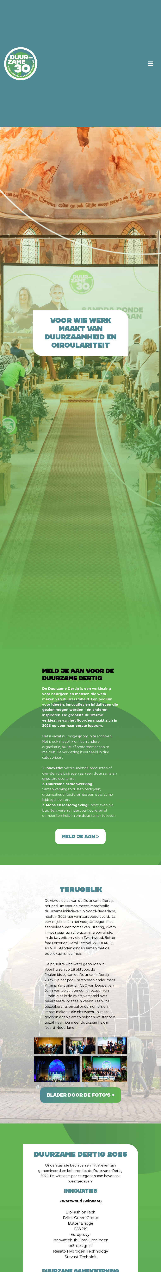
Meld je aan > (80, 836)
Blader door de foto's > (80, 1095)
